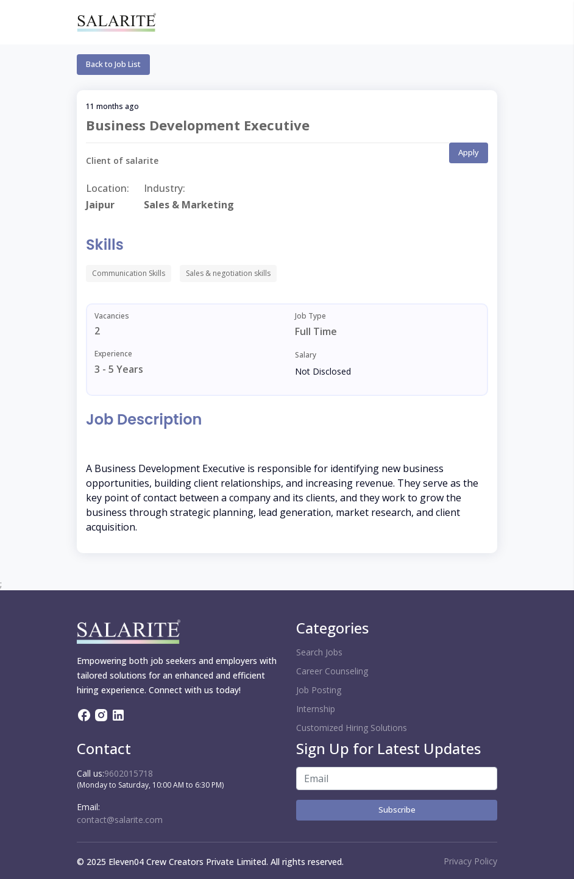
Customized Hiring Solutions (351, 727)
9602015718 (128, 773)
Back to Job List (113, 63)
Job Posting (318, 690)
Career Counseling (332, 671)
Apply (468, 152)
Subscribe (397, 809)
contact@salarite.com (120, 819)
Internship (315, 709)
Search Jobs (319, 652)
